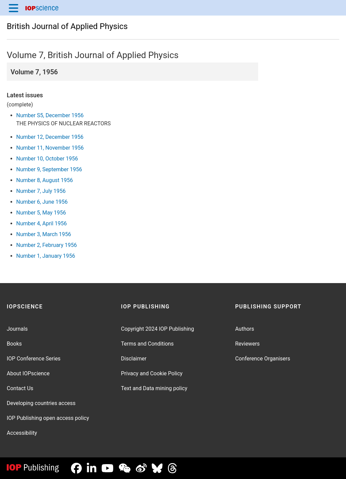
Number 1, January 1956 (45, 256)
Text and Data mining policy (154, 388)
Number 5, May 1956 (41, 212)
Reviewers (247, 344)
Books (14, 344)
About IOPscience (28, 373)
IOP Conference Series (33, 358)
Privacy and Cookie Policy (151, 373)
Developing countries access (41, 403)
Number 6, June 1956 (42, 202)
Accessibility (22, 433)
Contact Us (20, 388)
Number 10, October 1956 (47, 158)
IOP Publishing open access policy (48, 418)
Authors (244, 329)
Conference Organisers (262, 358)
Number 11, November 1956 (50, 148)
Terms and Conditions (147, 344)
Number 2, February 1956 (46, 245)
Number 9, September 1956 (49, 169)
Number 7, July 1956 (41, 191)
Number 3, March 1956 (43, 234)
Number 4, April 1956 (41, 223)
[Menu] (13, 8)
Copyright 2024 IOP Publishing (157, 329)
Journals (17, 329)
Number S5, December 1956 (49, 115)
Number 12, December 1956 (49, 137)
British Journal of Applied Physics (67, 26)
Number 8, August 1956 (44, 180)
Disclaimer (133, 358)
